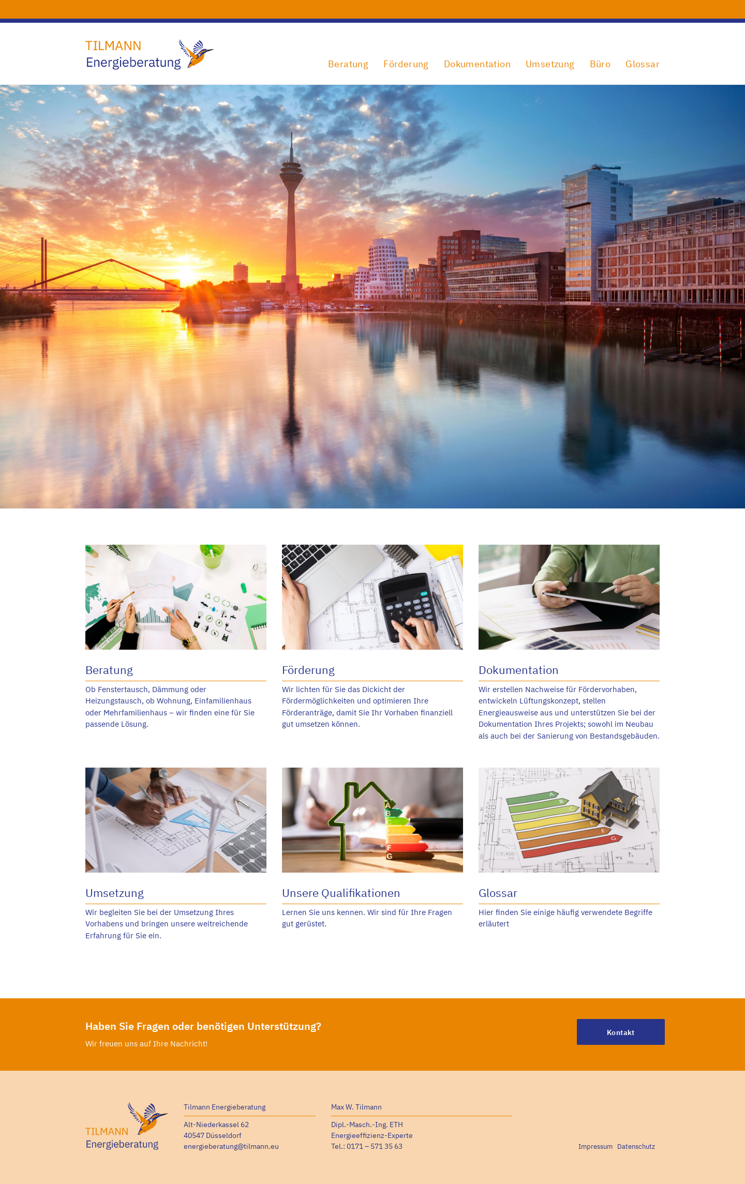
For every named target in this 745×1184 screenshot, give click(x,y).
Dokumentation (477, 64)
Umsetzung (550, 64)
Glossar (642, 64)
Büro (600, 64)
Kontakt (621, 1032)
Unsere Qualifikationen (341, 892)
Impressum (595, 1146)
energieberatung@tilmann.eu (231, 1146)
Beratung (348, 64)
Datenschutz (636, 1146)
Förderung (406, 64)
